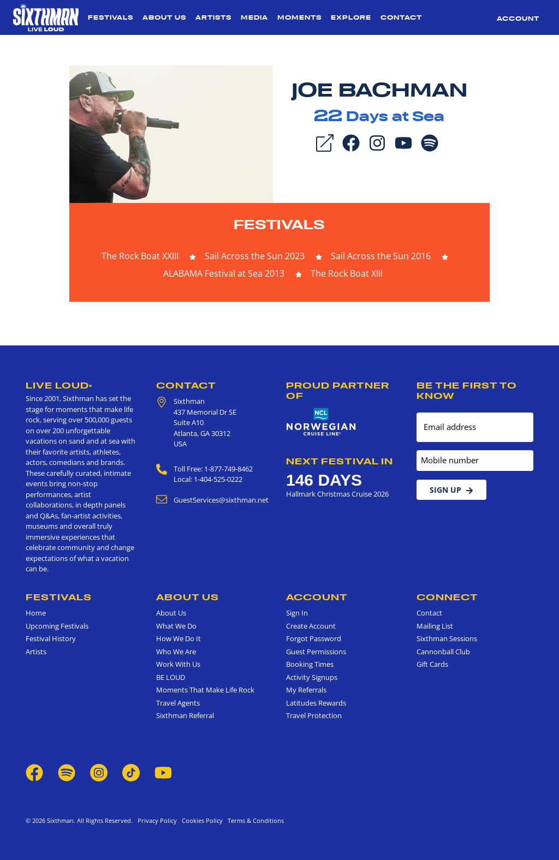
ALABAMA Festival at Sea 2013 (223, 273)
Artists (213, 17)
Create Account (311, 626)
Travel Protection (314, 715)
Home (36, 613)
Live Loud (59, 385)
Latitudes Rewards (316, 703)
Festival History (51, 638)
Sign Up (451, 489)
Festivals (110, 17)
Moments (299, 17)
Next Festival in (339, 461)
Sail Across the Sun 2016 (381, 256)
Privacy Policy (157, 820)
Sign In (297, 613)
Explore (351, 17)
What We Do (176, 626)
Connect (447, 597)
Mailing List (435, 626)
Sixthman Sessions (447, 638)
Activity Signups (311, 677)
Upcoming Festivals (57, 626)
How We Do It (178, 638)
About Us (164, 17)
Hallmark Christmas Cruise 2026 (337, 494)
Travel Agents (178, 703)
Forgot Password (313, 638)
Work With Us (178, 664)
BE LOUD (170, 677)
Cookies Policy (201, 820)
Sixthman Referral (185, 715)
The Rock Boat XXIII (140, 256)
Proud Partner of (337, 390)
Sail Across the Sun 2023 (255, 256)
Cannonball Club (443, 651)
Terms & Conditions (254, 820)
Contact (401, 17)
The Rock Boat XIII (347, 273)
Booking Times (310, 664)
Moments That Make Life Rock (205, 690)
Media (254, 17)
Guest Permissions (316, 651)
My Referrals (306, 690)
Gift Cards (432, 664)
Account (518, 18)
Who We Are (176, 651)
